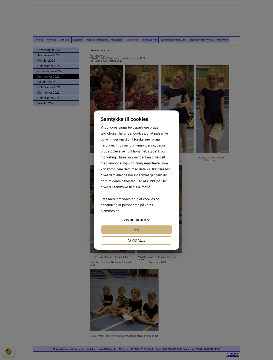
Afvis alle (136, 240)
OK (136, 230)
